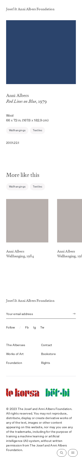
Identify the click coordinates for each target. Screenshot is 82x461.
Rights (45, 363)
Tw (42, 327)
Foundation (14, 363)
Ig (34, 327)
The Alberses (15, 345)
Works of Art (15, 354)
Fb (27, 327)
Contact (46, 345)
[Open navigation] (73, 453)
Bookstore (48, 354)
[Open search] (61, 453)
